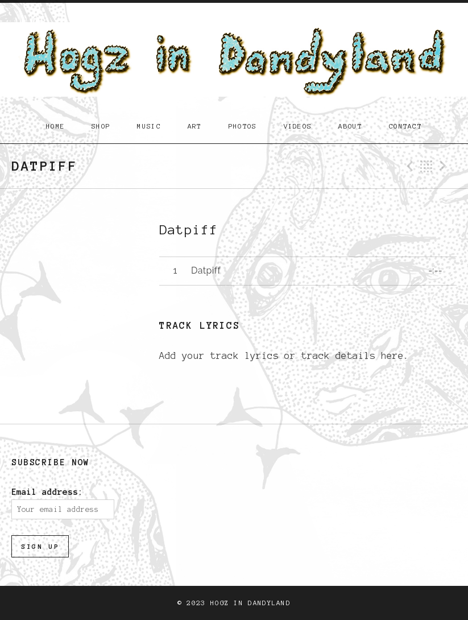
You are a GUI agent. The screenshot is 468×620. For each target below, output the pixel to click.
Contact (405, 126)
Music (149, 126)
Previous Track (408, 166)
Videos (298, 126)
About (350, 126)
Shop (101, 126)
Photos (243, 126)
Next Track (445, 166)
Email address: (47, 492)
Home (55, 126)
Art (195, 126)
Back (426, 166)
